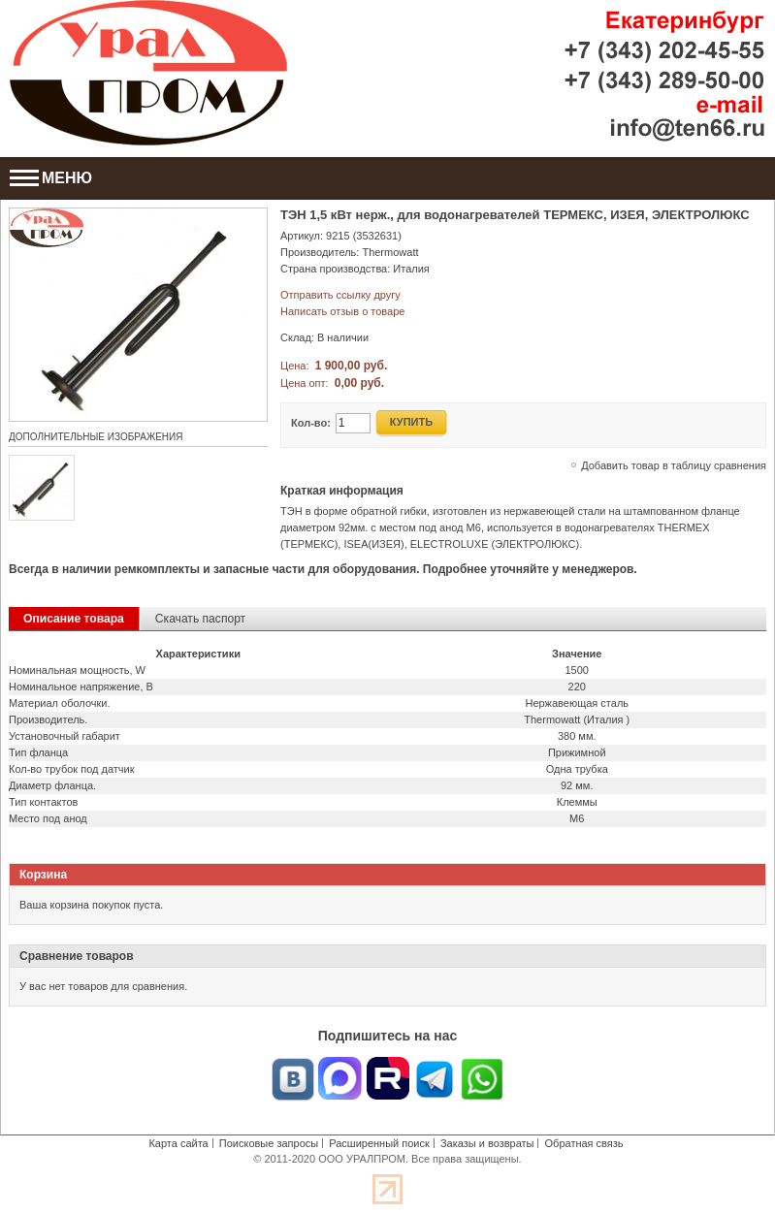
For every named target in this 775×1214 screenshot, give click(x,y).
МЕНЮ (51, 178)
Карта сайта (178, 1143)
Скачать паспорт (200, 618)
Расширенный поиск (379, 1143)
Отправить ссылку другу (340, 295)
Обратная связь (584, 1143)
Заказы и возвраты (487, 1143)
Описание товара (73, 618)
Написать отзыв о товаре (342, 311)
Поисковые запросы (268, 1143)
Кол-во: (311, 423)
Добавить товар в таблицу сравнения (673, 465)
